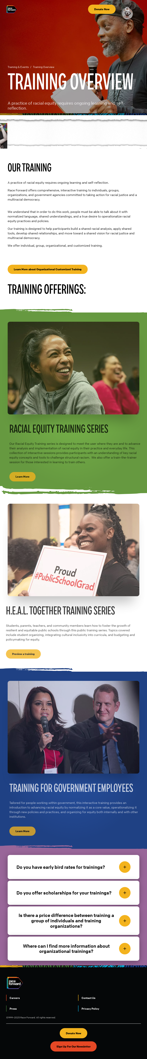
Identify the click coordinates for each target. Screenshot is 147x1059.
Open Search (128, 9)
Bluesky (81, 1048)
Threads (109, 1048)
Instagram (52, 1048)
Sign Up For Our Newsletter (73, 1031)
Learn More (26, 461)
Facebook (95, 1048)
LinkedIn (66, 1048)
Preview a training (20, 639)
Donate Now (101, 9)
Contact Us (88, 982)
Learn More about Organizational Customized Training (48, 254)
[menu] (138, 9)
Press (13, 993)
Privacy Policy (90, 993)
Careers (15, 982)
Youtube (37, 1048)
